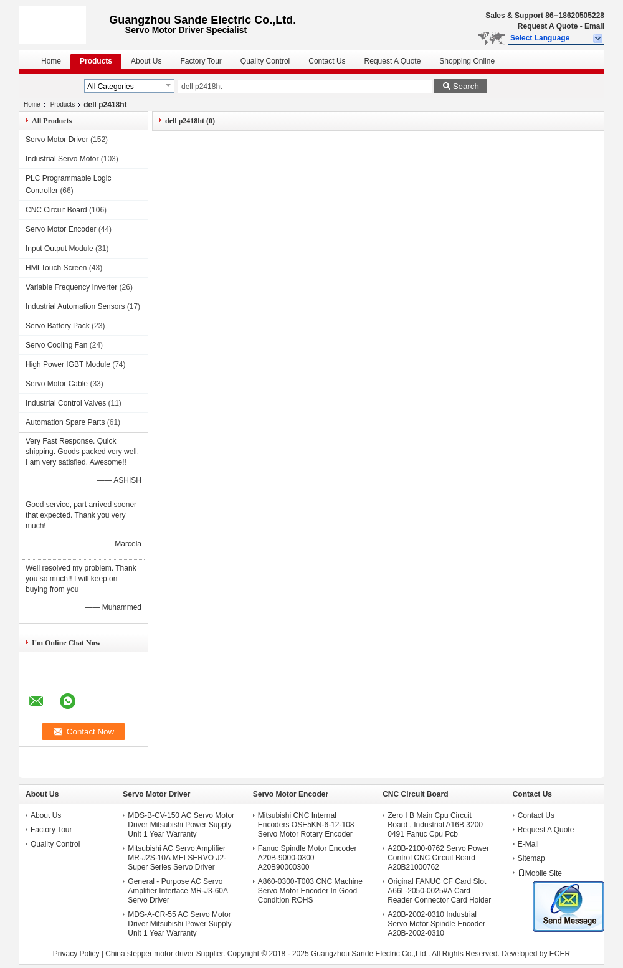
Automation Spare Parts (65, 422)
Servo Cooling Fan (56, 345)
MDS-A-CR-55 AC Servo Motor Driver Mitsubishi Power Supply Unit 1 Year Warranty (179, 923)
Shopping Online (467, 61)
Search (466, 86)
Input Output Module (59, 248)
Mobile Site (540, 873)
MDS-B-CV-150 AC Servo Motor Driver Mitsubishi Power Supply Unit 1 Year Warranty (181, 824)
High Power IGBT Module (68, 364)
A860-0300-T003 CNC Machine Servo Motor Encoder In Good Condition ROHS (310, 890)
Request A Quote (548, 26)
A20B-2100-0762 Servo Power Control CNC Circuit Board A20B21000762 (438, 857)
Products (96, 61)
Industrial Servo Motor (62, 158)
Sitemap (531, 858)
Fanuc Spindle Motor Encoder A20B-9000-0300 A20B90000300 (307, 857)
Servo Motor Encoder (61, 229)
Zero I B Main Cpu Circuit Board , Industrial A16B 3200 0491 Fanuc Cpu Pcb (435, 824)
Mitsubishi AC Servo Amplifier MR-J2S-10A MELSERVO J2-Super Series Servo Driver (177, 857)
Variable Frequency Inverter (71, 287)
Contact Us (326, 61)
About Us (146, 61)
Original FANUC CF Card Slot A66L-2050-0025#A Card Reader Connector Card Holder (439, 890)
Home (51, 61)
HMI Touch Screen (56, 267)
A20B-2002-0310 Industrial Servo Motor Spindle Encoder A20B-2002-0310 (436, 923)
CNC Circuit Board (56, 210)
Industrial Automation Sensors (75, 306)
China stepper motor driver (149, 953)
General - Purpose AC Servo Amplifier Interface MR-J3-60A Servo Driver (177, 890)
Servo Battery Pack (58, 325)
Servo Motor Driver (57, 139)
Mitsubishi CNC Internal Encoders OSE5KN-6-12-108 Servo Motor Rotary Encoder (306, 824)
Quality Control (265, 61)
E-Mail (528, 844)
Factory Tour (200, 61)
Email (594, 26)
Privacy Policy (76, 953)
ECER (559, 953)
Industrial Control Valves (66, 403)
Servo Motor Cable (57, 383)
